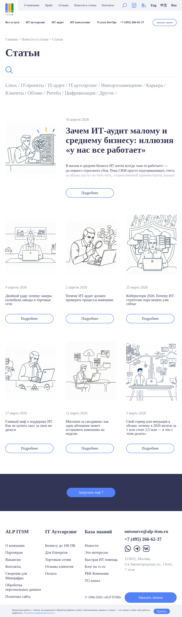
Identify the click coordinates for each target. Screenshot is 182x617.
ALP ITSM (17, 531)
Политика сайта (18, 596)
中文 (163, 5)
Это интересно (96, 552)
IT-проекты (33, 85)
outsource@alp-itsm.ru (146, 531)
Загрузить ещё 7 (91, 492)
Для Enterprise (56, 552)
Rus (174, 5)
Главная (11, 39)
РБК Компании (97, 573)
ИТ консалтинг (80, 22)
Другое (107, 93)
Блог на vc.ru (95, 566)
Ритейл (54, 93)
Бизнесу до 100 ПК (60, 545)
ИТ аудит (58, 22)
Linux (11, 85)
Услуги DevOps (107, 22)
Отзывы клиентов (59, 566)
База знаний (98, 531)
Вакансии (13, 559)
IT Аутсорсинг (61, 531)
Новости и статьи (85, 5)
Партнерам (14, 552)
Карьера (155, 85)
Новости (91, 545)
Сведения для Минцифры (16, 575)
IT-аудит (57, 85)
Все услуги (12, 22)
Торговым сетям (58, 559)
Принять (162, 611)
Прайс (49, 5)
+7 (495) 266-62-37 (132, 22)
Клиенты (15, 93)
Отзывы (63, 5)
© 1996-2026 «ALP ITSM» (103, 597)
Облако (36, 93)
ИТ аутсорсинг (35, 22)
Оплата (51, 573)
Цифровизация (81, 93)
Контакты (108, 5)
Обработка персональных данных (23, 587)
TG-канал (92, 580)
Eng (153, 5)
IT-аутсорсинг (84, 85)
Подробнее (89, 193)
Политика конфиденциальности (39, 612)
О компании (31, 5)
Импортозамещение (122, 85)
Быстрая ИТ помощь (101, 559)
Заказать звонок (165, 22)
